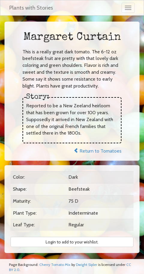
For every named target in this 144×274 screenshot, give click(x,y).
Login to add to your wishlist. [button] (72, 242)
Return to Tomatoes (98, 151)
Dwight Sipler (86, 264)
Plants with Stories (31, 7)
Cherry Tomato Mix (54, 264)
